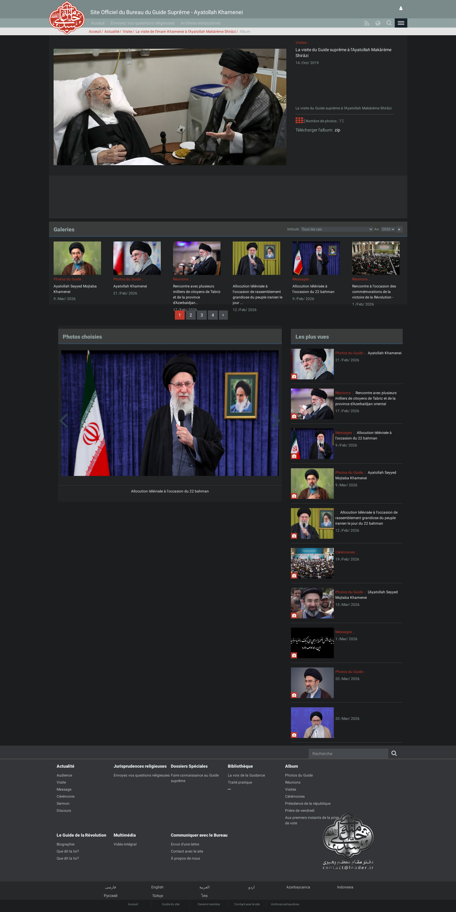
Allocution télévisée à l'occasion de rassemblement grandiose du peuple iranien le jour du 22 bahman (366, 518)
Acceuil (97, 23)
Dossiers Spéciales (189, 766)
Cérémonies (345, 552)
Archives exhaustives (200, 23)
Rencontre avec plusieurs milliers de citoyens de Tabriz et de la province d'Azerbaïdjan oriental (366, 398)
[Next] (223, 315)
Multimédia (125, 835)
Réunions (180, 279)
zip (336, 129)
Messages (300, 279)
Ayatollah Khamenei (130, 286)
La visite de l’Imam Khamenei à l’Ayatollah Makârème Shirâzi (186, 31)
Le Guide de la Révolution (81, 835)
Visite (127, 31)
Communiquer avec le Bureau (199, 835)
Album (291, 766)
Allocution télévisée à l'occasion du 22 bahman (170, 491)
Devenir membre (209, 904)
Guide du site (170, 904)
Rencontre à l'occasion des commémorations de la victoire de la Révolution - (374, 291)
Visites (301, 42)
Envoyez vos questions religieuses (143, 23)
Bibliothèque (240, 766)
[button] (401, 23)
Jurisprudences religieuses (140, 766)
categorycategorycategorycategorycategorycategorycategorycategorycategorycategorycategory (336, 229)
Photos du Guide (67, 279)
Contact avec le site (247, 904)
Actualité (111, 31)
